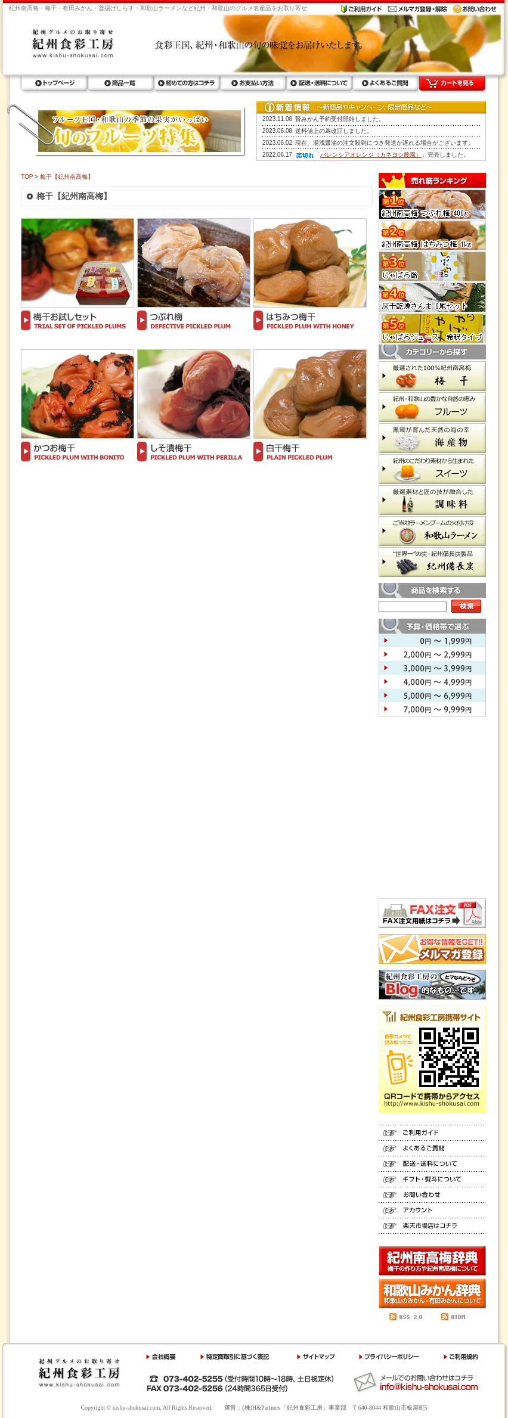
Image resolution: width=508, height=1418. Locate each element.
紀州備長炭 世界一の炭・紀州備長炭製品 (432, 562)
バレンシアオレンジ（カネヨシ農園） (371, 154)
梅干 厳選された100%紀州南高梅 (432, 376)
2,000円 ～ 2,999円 (432, 654)
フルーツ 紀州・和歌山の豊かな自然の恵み (432, 407)
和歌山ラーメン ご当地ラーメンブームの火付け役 (432, 531)
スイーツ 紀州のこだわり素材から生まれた (432, 469)
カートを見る (452, 83)
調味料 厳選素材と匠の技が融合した (432, 500)
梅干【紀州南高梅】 (67, 176)
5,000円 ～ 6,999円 (432, 695)
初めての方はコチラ (186, 83)
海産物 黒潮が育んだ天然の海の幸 (432, 438)
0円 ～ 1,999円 (432, 640)
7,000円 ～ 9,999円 (432, 709)
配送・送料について (319, 83)
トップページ (54, 83)
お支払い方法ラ (252, 83)
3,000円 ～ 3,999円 (432, 668)
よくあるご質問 (385, 83)
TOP (27, 176)
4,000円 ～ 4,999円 (432, 681)
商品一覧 (120, 83)
